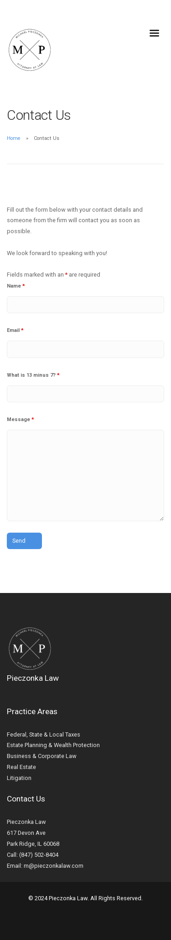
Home (14, 138)
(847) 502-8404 (38, 854)
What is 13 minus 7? (33, 375)
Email (15, 330)
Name (16, 286)
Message (20, 419)
